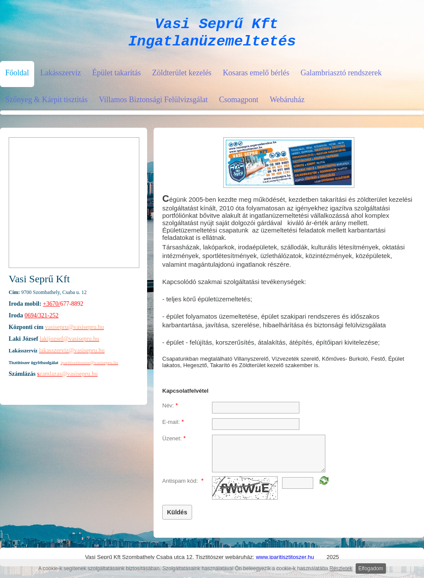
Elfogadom (370, 568)
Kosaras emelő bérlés (256, 78)
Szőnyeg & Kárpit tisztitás (46, 104)
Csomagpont (238, 104)
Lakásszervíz (60, 78)
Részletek (341, 568)
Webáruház (287, 104)
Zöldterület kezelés (181, 78)
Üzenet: (174, 443)
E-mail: (173, 426)
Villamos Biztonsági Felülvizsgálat (153, 104)
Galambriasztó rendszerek (341, 78)
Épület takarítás (116, 78)
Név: (170, 410)
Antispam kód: (182, 485)
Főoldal (17, 78)
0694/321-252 (42, 320)
